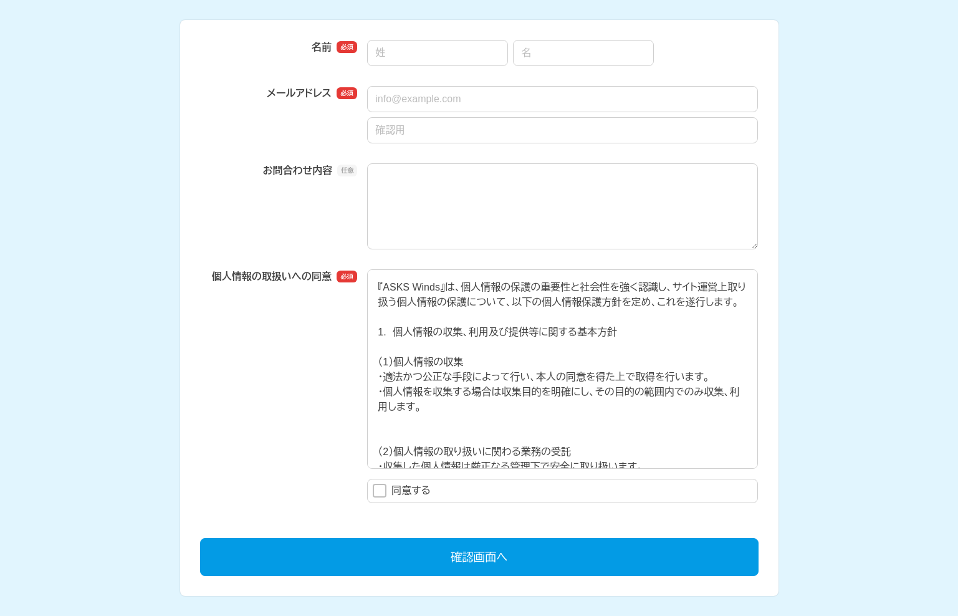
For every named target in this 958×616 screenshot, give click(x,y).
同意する (402, 491)
